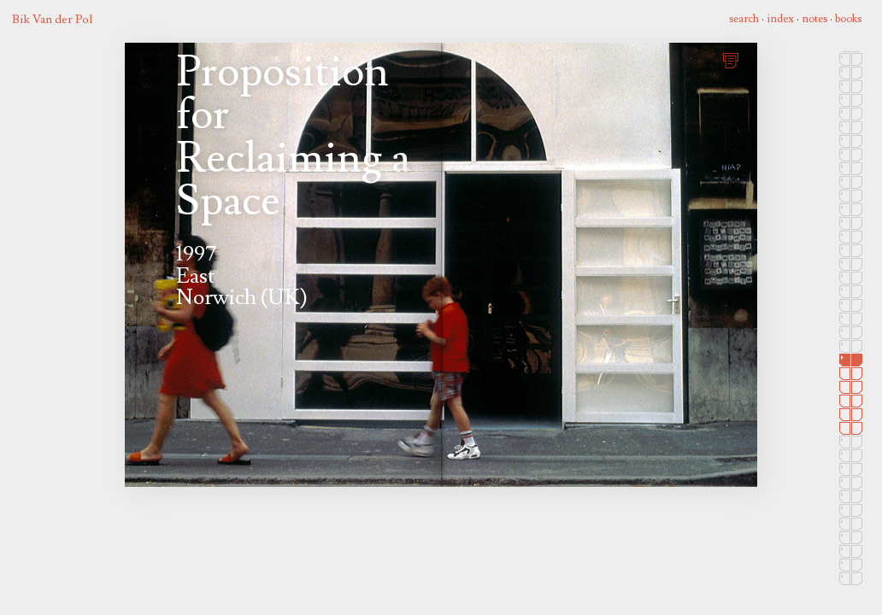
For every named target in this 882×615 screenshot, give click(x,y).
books (848, 19)
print (733, 58)
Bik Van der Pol (52, 19)
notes (814, 19)
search (744, 19)
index (780, 19)
